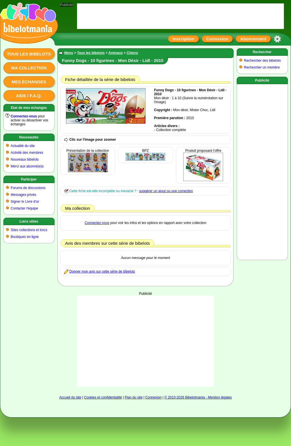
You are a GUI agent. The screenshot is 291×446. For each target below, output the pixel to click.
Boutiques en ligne (25, 237)
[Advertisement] (262, 171)
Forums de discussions (28, 188)
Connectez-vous (24, 116)
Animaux (115, 53)
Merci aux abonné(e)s (27, 166)
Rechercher (262, 52)
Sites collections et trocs (29, 230)
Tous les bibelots (29, 53)
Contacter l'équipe (24, 208)
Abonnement (253, 38)
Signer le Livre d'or (25, 202)
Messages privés (23, 195)
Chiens (132, 53)
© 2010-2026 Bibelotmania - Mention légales (198, 397)
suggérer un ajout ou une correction (166, 191)
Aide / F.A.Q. (29, 95)
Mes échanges (29, 81)
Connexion (217, 38)
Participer (29, 179)
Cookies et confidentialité (103, 397)
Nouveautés (28, 137)
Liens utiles (28, 221)
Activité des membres (27, 153)
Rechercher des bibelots (262, 61)
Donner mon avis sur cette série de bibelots (102, 271)
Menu (68, 53)
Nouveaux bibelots (25, 159)
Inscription (183, 38)
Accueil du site (70, 397)
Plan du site (134, 397)
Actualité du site (23, 146)
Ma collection (28, 67)
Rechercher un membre (262, 67)
